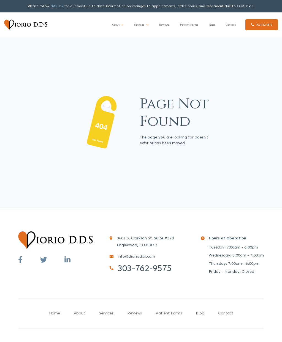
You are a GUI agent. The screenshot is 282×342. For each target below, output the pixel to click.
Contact (231, 24)
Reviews (164, 24)
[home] (26, 24)
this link (56, 6)
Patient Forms (189, 24)
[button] (117, 25)
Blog (212, 24)
